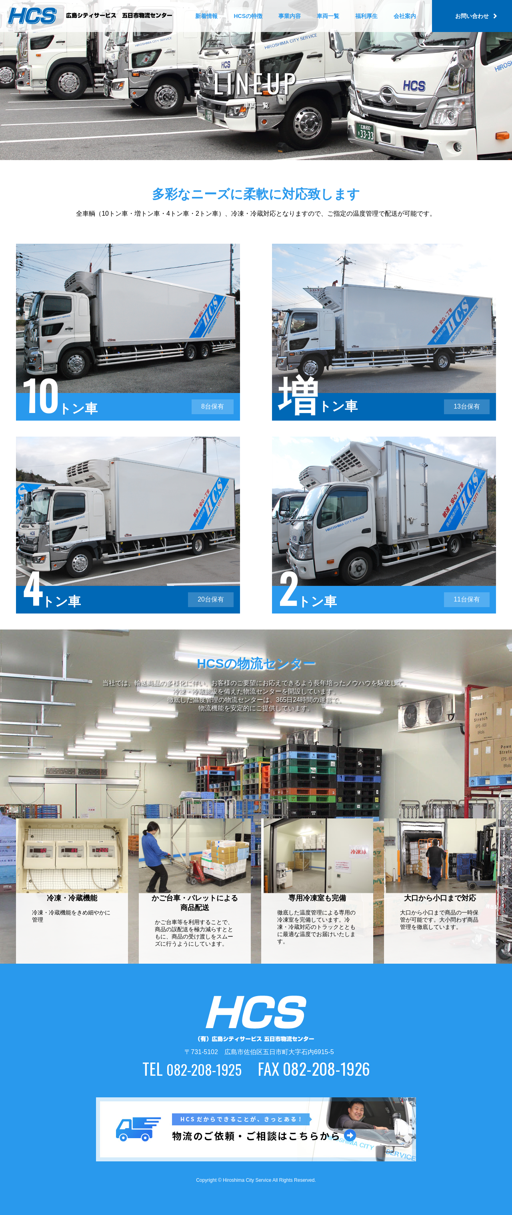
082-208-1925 (203, 1069)
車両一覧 (328, 16)
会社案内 (405, 16)
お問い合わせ (472, 16)
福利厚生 (366, 16)
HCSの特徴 (248, 16)
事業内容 (289, 16)
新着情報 (206, 16)
